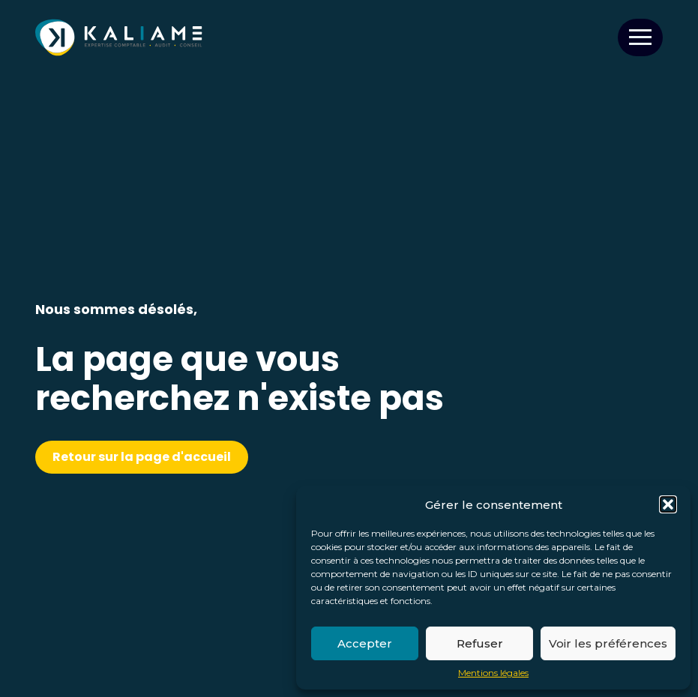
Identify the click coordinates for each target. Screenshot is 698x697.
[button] (668, 504)
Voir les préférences (608, 643)
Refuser (480, 643)
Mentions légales (493, 673)
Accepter (364, 643)
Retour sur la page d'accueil (141, 456)
